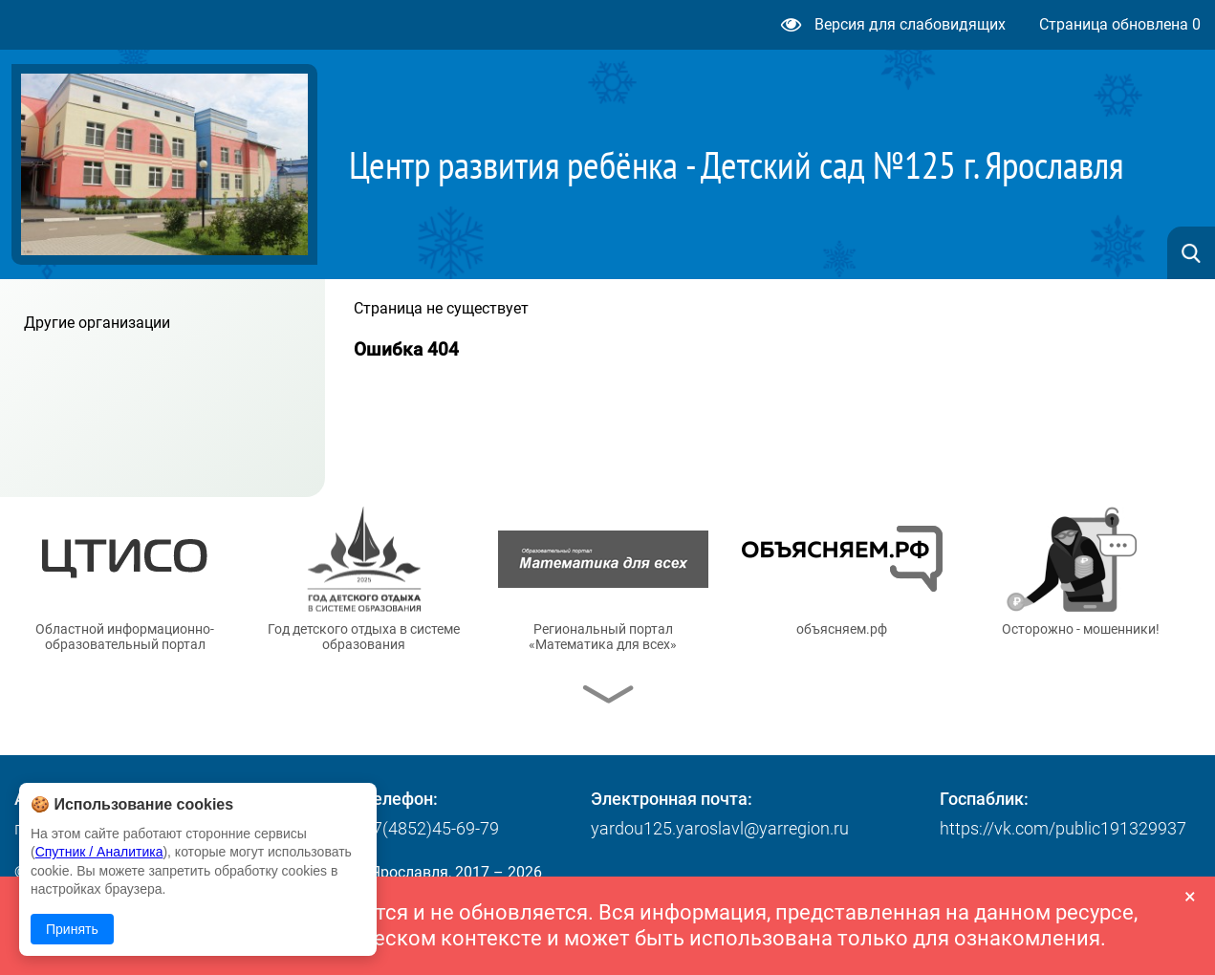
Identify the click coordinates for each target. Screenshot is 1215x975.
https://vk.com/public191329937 (1063, 828)
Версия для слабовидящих (893, 24)
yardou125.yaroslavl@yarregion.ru (720, 828)
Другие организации (97, 323)
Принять (72, 929)
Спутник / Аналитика (99, 851)
